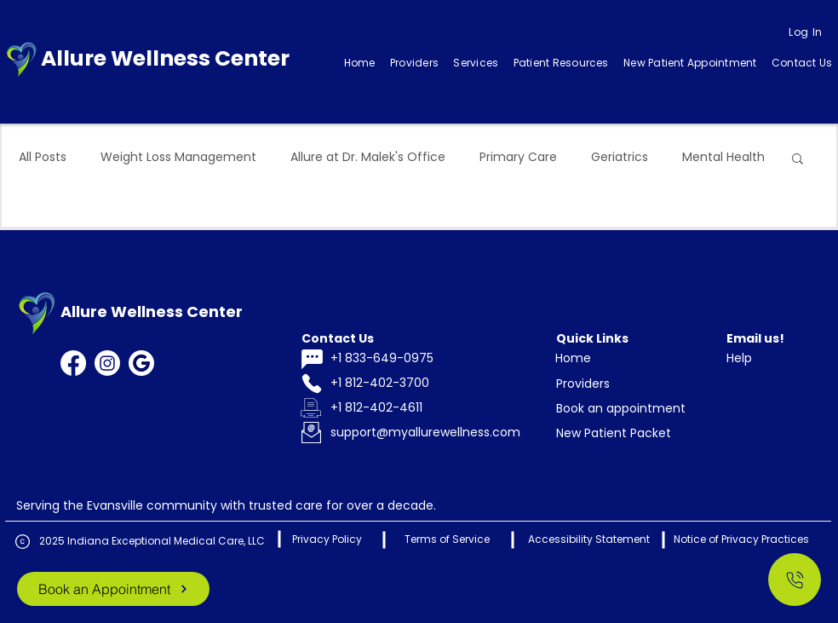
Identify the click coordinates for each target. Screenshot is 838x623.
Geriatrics (619, 157)
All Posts (42, 157)
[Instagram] (107, 363)
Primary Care (518, 157)
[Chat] (311, 359)
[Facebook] (73, 363)
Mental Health (723, 157)
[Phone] (311, 383)
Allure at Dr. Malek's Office (367, 157)
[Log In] (805, 32)
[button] (476, 63)
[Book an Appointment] (113, 589)
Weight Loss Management (178, 157)
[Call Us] (794, 579)
